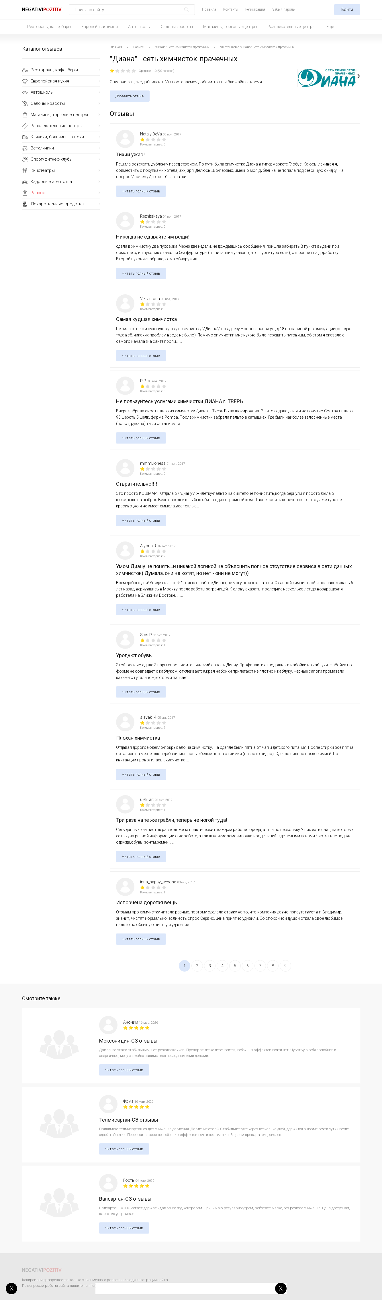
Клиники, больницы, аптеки (57, 136)
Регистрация (255, 9)
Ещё (330, 26)
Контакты (230, 9)
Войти (347, 9)
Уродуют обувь (134, 655)
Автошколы (139, 26)
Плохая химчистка (138, 738)
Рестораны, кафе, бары (49, 26)
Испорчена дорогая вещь (146, 902)
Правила (209, 9)
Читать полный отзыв (141, 191)
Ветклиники (42, 148)
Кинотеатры (43, 170)
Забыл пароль (283, 9)
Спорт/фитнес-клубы (52, 159)
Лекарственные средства (57, 203)
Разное (38, 192)
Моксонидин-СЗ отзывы (128, 1041)
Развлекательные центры (291, 26)
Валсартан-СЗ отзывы (125, 1199)
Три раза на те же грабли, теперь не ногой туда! (171, 820)
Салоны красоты (177, 26)
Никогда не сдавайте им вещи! (152, 237)
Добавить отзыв (129, 96)
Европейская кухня (99, 26)
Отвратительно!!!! (136, 484)
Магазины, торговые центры (230, 26)
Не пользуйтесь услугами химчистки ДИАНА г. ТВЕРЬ (179, 401)
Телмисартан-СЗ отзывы (128, 1120)
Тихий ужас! (130, 154)
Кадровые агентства (51, 181)
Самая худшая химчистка (146, 319)
